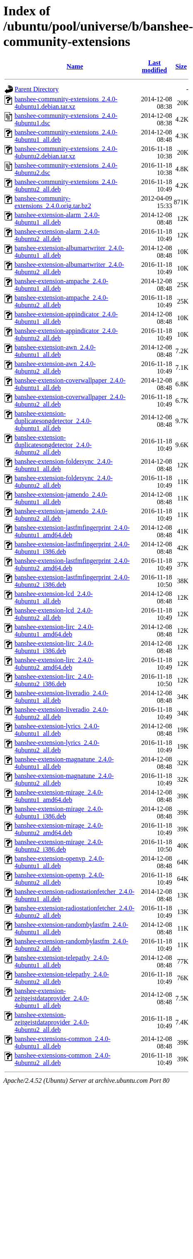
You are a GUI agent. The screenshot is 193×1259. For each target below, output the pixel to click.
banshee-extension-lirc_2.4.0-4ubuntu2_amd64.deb (54, 663)
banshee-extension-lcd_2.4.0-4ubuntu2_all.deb (54, 614)
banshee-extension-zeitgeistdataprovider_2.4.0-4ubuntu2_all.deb (52, 1022)
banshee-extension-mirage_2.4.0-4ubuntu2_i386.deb (59, 845)
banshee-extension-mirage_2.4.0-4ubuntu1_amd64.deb (59, 796)
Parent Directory (37, 89)
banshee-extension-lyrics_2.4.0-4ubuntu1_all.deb (57, 730)
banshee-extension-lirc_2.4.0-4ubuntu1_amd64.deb (54, 630)
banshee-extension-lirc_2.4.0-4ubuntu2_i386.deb (54, 680)
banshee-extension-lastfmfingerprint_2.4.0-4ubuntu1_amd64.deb (72, 531)
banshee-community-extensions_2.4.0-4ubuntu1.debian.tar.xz (66, 103)
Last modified (154, 66)
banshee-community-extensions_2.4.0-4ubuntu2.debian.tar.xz (66, 152)
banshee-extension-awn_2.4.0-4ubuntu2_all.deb (55, 367)
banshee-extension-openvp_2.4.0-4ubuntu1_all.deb (59, 862)
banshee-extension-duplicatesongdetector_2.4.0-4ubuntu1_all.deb (53, 421)
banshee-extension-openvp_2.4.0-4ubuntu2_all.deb (59, 878)
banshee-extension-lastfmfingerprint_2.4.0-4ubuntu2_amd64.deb (72, 564)
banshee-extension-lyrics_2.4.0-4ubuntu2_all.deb (57, 746)
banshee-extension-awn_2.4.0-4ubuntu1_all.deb (55, 351)
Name (74, 66)
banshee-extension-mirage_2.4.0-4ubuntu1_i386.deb (59, 812)
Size (181, 66)
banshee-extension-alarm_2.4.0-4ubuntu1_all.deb (57, 218)
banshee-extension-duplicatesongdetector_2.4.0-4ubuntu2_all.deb (53, 445)
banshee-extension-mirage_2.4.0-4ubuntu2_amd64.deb (59, 829)
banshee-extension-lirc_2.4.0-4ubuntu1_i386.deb (54, 647)
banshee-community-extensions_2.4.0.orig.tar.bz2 (53, 202)
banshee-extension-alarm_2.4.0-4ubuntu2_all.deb (57, 235)
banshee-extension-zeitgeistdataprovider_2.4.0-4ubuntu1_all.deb (52, 998)
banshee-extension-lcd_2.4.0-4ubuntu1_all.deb (54, 597)
